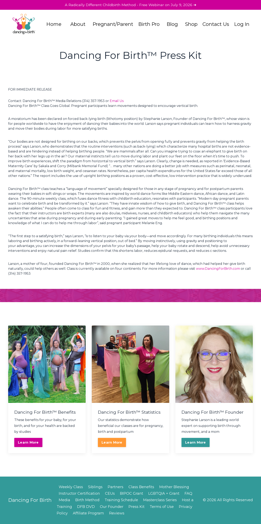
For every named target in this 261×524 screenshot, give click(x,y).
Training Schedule (121, 500)
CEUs (110, 493)
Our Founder (111, 507)
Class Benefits (141, 487)
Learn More (28, 443)
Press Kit (136, 507)
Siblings (95, 487)
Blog (172, 24)
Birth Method (87, 500)
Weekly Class (71, 487)
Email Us (117, 101)
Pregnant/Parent (112, 24)
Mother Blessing (174, 487)
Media (64, 500)
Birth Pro (149, 24)
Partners (115, 487)
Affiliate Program (88, 513)
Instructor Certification (79, 493)
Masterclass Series (160, 500)
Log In (241, 24)
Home (53, 24)
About (77, 24)
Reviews (116, 513)
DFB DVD (86, 507)
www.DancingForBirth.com (218, 269)
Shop (191, 24)
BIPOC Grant (131, 493)
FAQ (188, 493)
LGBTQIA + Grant (163, 493)
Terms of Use (162, 507)
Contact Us (215, 24)
